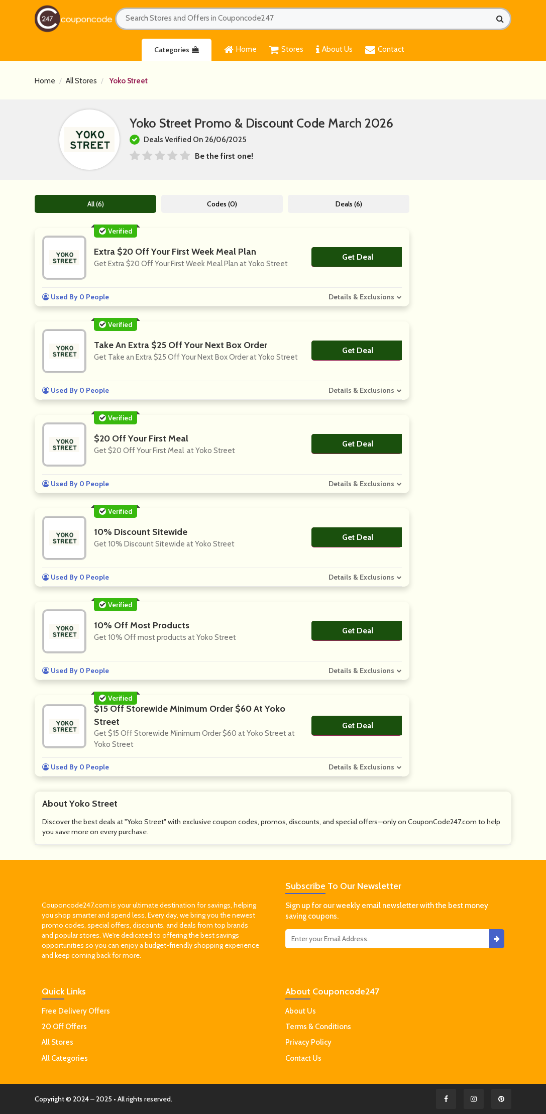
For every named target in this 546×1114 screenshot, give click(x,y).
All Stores (81, 80)
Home (240, 50)
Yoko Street (128, 80)
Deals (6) (349, 203)
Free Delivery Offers (76, 1011)
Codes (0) (222, 203)
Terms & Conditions (318, 1026)
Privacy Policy (308, 1042)
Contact (384, 50)
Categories (176, 49)
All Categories (65, 1058)
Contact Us (303, 1058)
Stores (286, 50)
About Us (334, 50)
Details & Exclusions (362, 296)
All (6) (95, 203)
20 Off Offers (64, 1026)
